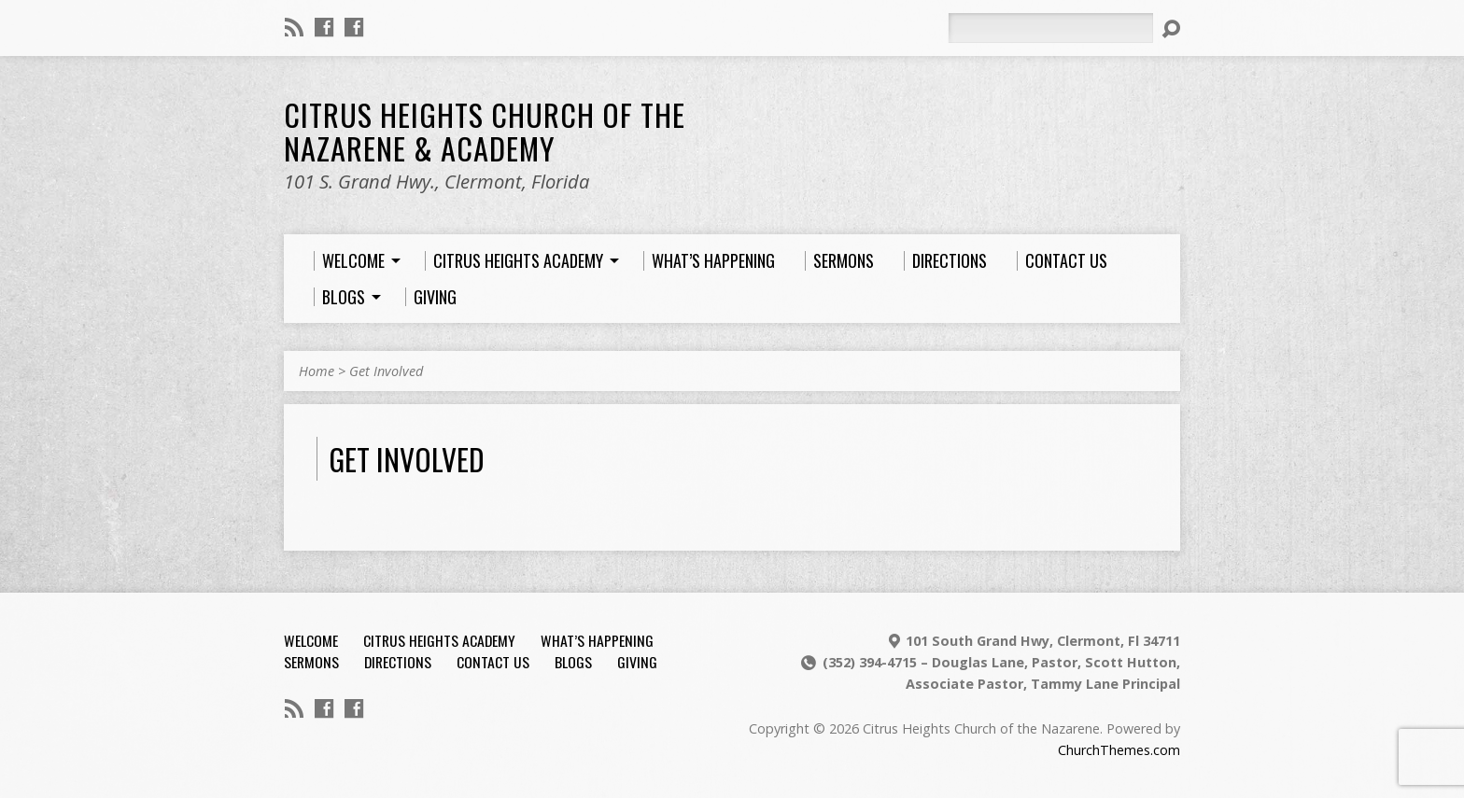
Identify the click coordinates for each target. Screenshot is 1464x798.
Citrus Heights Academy (439, 640)
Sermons (311, 662)
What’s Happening (597, 640)
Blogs (573, 662)
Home (316, 371)
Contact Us (493, 662)
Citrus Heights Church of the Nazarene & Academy (484, 130)
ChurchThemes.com (1119, 750)
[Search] (1050, 28)
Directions (397, 662)
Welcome (311, 640)
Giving (637, 662)
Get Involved (386, 371)
